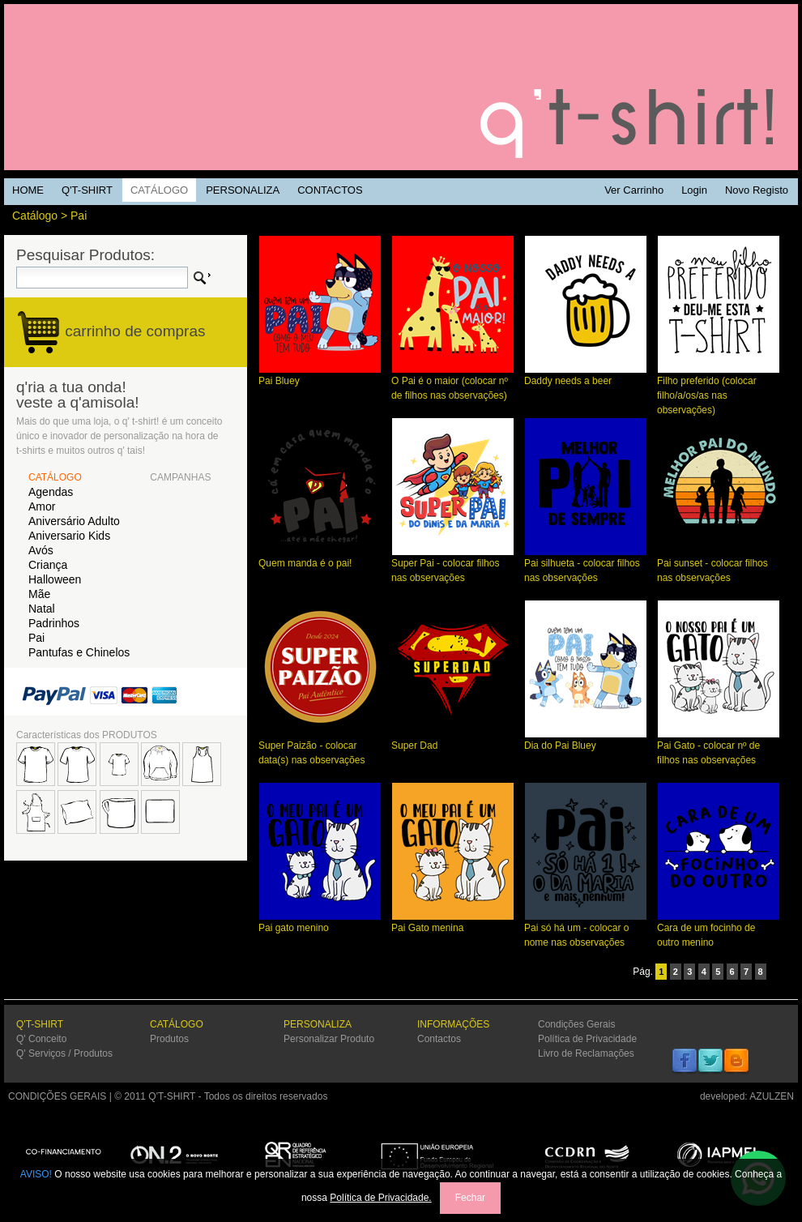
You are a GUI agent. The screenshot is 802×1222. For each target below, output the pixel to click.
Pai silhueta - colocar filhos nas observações (585, 565)
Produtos (169, 1039)
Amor (41, 506)
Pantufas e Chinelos (79, 652)
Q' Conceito (41, 1039)
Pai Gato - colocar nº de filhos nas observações (718, 747)
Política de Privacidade (587, 1039)
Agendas (50, 491)
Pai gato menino (320, 923)
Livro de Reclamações (586, 1053)
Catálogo (35, 215)
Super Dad (452, 740)
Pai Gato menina (452, 923)
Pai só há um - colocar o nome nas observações (585, 930)
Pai (78, 215)
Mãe (39, 594)
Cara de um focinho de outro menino (718, 930)
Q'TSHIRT (401, 87)
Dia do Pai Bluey (585, 740)
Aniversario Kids (69, 535)
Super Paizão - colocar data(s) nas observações (320, 747)
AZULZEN (771, 1096)
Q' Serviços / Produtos (64, 1053)
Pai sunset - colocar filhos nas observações (718, 565)
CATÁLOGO (55, 477)
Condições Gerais (576, 1024)
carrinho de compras (135, 331)
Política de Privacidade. (380, 1197)
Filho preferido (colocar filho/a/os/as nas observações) (718, 390)
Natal (41, 608)
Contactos (439, 1039)
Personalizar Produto (329, 1039)
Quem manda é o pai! (320, 558)
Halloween (54, 579)
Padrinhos (53, 623)
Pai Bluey (320, 376)
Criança (47, 564)
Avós (40, 550)
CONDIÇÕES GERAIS (57, 1096)
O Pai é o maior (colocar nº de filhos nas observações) (452, 383)
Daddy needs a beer (585, 376)
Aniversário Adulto (74, 521)
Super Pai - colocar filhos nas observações (452, 565)
